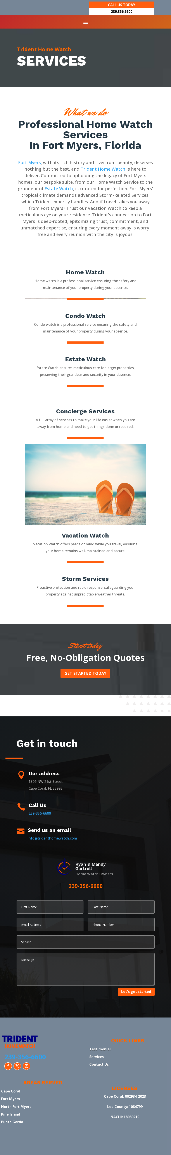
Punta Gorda (12, 1121)
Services (96, 1056)
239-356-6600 (40, 813)
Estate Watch (59, 189)
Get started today (85, 673)
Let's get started (136, 991)
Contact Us (99, 1064)
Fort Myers (29, 162)
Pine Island (10, 1114)
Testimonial (100, 1049)
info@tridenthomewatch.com (52, 838)
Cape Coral (10, 1091)
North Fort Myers (16, 1106)
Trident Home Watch (103, 169)
